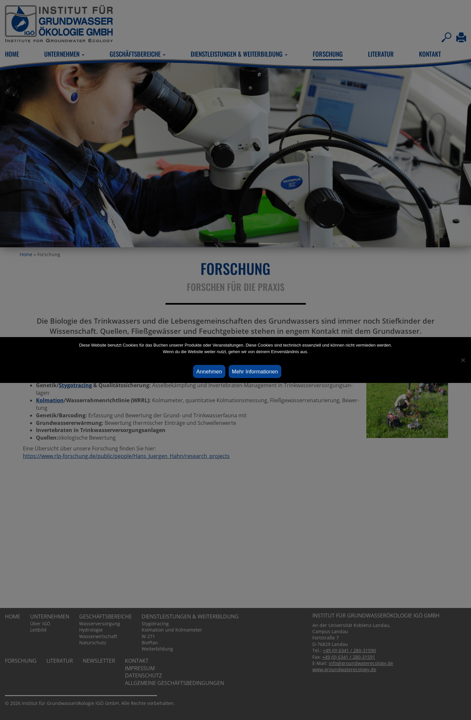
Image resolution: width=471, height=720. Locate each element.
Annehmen (209, 371)
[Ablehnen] (463, 360)
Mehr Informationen (255, 371)
